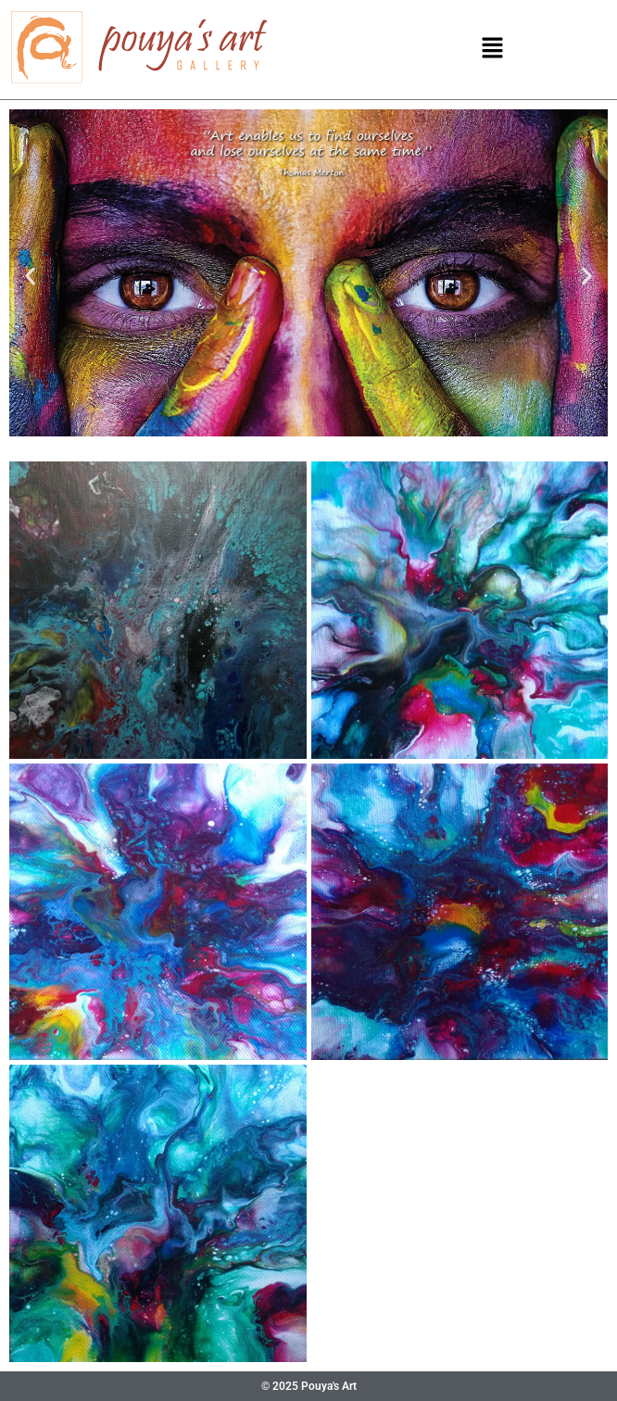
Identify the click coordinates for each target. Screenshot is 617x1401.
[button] (491, 49)
